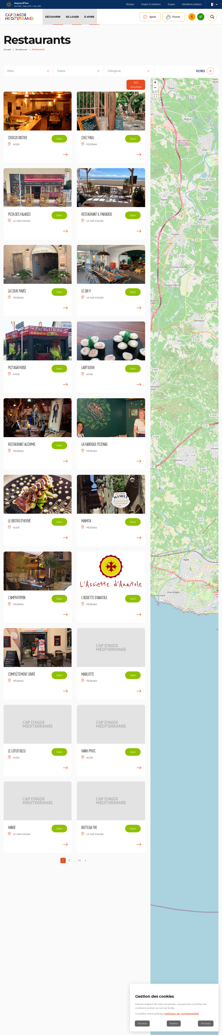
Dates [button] (61, 71)
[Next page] (85, 860)
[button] (188, 71)
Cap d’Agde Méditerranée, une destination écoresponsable (200, 16)
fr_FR (213, 4)
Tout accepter (205, 1023)
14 (79, 860)
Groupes (171, 4)
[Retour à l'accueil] (19, 16)
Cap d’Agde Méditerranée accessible (191, 16)
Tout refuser (142, 1023)
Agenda (153, 16)
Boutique (130, 4)
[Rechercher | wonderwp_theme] (212, 16)
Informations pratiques (192, 4)
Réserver (176, 16)
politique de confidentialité (182, 1013)
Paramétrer (174, 1023)
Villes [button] (10, 71)
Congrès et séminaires (151, 4)
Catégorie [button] (114, 71)
